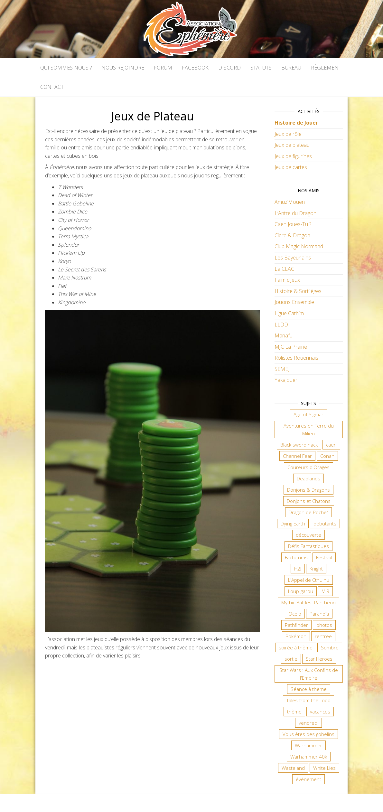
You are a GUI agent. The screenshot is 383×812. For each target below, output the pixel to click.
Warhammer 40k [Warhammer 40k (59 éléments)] (308, 756)
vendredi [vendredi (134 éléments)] (308, 723)
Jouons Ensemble (294, 302)
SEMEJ (282, 369)
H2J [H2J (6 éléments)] (297, 568)
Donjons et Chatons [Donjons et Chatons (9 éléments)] (309, 501)
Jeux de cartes (291, 167)
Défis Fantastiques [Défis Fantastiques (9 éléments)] (308, 546)
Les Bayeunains (293, 257)
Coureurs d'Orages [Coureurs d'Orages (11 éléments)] (308, 467)
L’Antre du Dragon (295, 213)
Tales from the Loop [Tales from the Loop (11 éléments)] (308, 700)
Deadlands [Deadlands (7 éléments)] (308, 478)
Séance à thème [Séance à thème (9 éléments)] (309, 689)
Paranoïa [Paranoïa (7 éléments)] (319, 613)
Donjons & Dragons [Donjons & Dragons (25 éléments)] (308, 489)
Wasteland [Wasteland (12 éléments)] (293, 768)
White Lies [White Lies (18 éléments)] (324, 768)
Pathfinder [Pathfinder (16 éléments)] (296, 625)
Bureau (291, 67)
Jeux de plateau (292, 144)
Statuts (261, 67)
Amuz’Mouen (290, 201)
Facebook (195, 67)
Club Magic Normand (299, 246)
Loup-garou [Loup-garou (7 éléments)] (300, 591)
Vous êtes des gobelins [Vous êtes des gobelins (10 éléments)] (308, 734)
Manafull (284, 335)
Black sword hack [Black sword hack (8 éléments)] (299, 444)
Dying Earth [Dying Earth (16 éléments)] (293, 523)
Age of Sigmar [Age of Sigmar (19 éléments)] (308, 414)
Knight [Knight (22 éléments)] (316, 568)
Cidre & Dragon (292, 235)
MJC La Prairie (291, 346)
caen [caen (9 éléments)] (331, 444)
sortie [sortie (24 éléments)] (291, 659)
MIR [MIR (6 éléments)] (325, 591)
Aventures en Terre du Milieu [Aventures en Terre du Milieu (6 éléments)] (309, 429)
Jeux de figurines (293, 156)
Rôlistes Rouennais (296, 357)
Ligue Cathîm (289, 313)
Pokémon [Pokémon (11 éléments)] (295, 636)
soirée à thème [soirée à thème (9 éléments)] (296, 647)
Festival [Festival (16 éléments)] (324, 557)
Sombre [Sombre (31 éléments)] (330, 647)
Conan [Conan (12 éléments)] (327, 456)
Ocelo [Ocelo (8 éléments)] (294, 613)
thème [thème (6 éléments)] (294, 711)
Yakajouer (286, 379)
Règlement (326, 67)
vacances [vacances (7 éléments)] (320, 711)
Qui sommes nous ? (66, 67)
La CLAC (284, 268)
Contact (52, 86)
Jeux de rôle (288, 133)
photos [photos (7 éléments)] (324, 625)
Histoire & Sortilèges (298, 291)
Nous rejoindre (122, 67)
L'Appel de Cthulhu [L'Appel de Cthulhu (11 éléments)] (308, 580)
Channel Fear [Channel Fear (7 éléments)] (297, 456)
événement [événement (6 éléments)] (308, 779)
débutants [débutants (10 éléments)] (324, 523)
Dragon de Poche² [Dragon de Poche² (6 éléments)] (308, 512)
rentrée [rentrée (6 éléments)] (323, 636)
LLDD (281, 324)
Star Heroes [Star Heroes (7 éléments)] (319, 659)
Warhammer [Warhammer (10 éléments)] (308, 745)
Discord (229, 67)
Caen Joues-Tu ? (293, 224)
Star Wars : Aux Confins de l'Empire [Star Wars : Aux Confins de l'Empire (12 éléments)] (308, 674)
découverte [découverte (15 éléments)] (308, 535)
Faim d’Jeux (287, 279)
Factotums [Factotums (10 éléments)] (296, 557)
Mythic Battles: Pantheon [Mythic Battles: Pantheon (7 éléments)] (308, 602)
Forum (163, 67)
